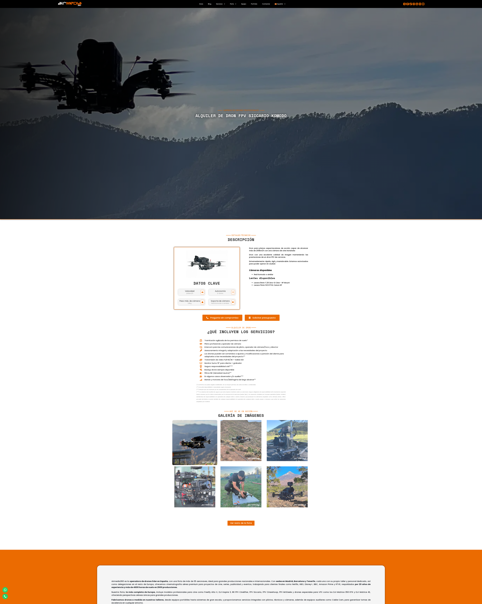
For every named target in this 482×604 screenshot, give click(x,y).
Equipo (243, 4)
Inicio (201, 4)
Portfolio (254, 4)
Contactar (266, 4)
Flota (233, 4)
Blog (209, 4)
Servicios (220, 4)
